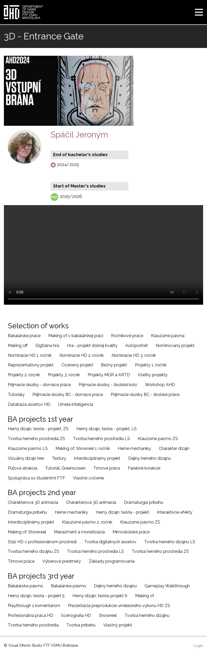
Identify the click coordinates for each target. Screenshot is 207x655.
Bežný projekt (114, 365)
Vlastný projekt (117, 625)
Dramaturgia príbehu (143, 502)
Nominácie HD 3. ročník (134, 355)
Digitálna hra (47, 345)
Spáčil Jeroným (79, 134)
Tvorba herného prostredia (33, 625)
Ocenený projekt (77, 365)
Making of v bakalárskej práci (75, 335)
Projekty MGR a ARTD (109, 374)
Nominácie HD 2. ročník (81, 355)
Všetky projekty (153, 374)
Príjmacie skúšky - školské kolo (108, 384)
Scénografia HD (76, 615)
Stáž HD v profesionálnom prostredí (42, 541)
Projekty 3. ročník (64, 374)
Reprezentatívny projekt (31, 365)
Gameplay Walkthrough (167, 585)
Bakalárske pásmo (25, 585)
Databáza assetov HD (29, 404)
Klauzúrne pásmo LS (28, 448)
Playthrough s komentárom (34, 605)
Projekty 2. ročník (24, 374)
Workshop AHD (160, 384)
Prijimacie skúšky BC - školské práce (145, 394)
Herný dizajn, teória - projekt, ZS (38, 428)
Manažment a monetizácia (79, 531)
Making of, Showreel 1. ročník (83, 448)
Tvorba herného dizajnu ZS (33, 551)
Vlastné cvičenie (88, 478)
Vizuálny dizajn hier (26, 458)
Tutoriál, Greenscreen (65, 468)
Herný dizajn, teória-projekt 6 (99, 595)
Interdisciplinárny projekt (97, 458)
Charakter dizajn (174, 448)
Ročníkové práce (127, 335)
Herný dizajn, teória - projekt (122, 512)
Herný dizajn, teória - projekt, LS (106, 428)
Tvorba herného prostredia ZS (36, 438)
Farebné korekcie (144, 468)
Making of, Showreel (27, 531)
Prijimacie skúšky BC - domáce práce (67, 394)
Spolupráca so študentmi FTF (36, 478)
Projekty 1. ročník (151, 365)
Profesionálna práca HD (30, 615)
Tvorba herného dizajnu (147, 615)
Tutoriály (16, 394)
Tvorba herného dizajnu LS (169, 541)
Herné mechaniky (134, 448)
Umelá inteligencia (75, 404)
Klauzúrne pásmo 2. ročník (87, 522)
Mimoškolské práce (131, 531)
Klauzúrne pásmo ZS (158, 438)
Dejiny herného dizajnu (149, 458)
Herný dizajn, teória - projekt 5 (36, 595)
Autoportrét (136, 345)
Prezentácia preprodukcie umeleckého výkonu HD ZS (119, 605)
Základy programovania (112, 561)
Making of (144, 595)
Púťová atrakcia (22, 468)
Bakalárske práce (24, 335)
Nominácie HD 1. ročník (30, 355)
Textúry (59, 458)
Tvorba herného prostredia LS (101, 438)
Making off (17, 345)
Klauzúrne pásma (167, 335)
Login (198, 646)
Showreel (108, 615)
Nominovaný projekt (175, 345)
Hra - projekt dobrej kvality (92, 345)
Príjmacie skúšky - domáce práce (39, 384)
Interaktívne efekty (174, 512)
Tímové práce (106, 468)
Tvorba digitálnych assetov (110, 541)
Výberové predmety (61, 561)
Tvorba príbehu (80, 625)
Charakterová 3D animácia (33, 502)
